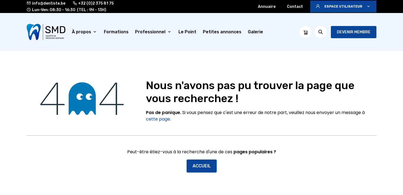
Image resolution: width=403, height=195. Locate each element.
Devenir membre (353, 32)
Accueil (202, 165)
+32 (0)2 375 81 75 (93, 3)
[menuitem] (85, 32)
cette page (158, 119)
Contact (295, 6)
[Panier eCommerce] (305, 32)
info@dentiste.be (46, 3)
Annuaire (267, 6)
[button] (343, 6)
